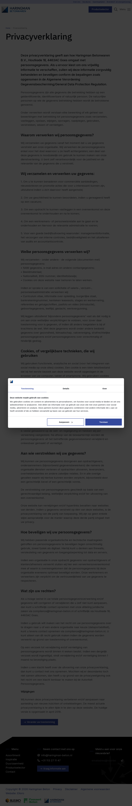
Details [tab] (66, 388)
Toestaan (103, 422)
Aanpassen (65, 422)
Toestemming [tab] (27, 388)
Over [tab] (104, 388)
